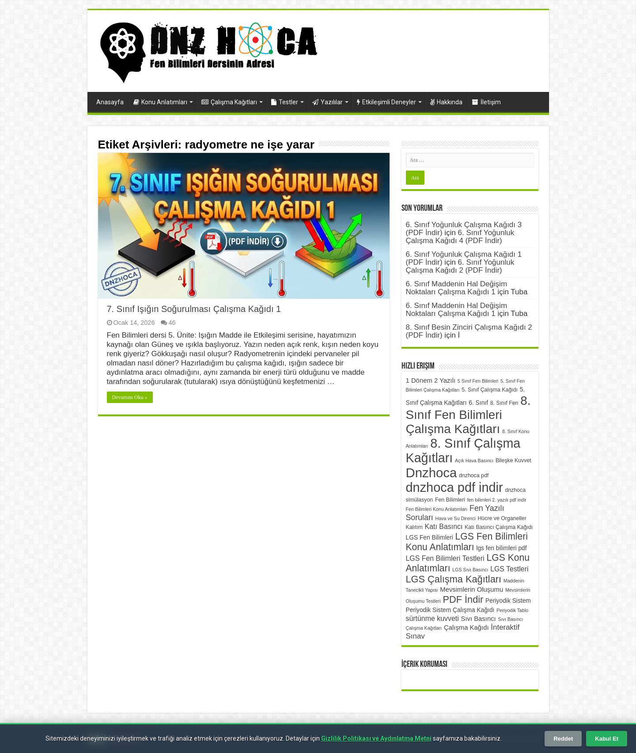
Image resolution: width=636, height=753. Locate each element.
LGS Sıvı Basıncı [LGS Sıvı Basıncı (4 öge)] (470, 569)
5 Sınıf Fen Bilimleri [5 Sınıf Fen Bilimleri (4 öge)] (478, 381)
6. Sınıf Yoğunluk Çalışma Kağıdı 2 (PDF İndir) (460, 266)
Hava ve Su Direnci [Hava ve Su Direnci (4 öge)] (455, 518)
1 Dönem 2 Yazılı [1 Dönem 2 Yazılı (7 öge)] (431, 380)
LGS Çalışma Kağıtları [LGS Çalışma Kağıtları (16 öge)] (454, 579)
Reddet (563, 738)
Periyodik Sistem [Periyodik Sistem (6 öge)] (508, 600)
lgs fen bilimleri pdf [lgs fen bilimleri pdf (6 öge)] (501, 547)
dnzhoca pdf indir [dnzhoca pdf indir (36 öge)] (454, 487)
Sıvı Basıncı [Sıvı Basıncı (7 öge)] (478, 618)
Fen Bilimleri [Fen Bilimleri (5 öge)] (450, 500)
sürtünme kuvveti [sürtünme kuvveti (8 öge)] (432, 618)
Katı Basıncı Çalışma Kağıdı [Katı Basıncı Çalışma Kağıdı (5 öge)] (499, 527)
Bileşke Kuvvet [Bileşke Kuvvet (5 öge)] (513, 460)
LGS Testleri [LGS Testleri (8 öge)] (509, 569)
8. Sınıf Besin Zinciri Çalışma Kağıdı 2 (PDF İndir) (469, 331)
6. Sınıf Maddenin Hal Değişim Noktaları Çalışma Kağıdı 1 (456, 288)
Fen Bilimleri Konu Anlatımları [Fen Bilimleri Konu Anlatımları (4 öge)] (437, 509)
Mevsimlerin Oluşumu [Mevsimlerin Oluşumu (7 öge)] (471, 589)
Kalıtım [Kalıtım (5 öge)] (414, 527)
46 (171, 322)
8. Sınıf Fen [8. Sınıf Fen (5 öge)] (504, 403)
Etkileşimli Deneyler (386, 102)
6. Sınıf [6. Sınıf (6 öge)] (478, 402)
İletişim (486, 102)
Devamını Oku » (130, 397)
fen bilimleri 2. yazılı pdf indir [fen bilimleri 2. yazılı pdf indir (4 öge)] (496, 499)
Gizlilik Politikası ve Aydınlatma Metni (376, 738)
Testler (284, 102)
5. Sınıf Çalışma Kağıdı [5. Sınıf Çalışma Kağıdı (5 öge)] (490, 390)
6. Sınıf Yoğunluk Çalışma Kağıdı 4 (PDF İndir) (460, 236)
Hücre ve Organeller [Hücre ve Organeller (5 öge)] (501, 518)
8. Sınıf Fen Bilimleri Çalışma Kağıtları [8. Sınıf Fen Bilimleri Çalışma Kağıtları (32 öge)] (468, 415)
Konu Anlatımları (160, 102)
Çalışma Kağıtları (229, 102)
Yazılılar (327, 102)
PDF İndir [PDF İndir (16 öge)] (463, 599)
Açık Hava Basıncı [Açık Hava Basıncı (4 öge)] (474, 460)
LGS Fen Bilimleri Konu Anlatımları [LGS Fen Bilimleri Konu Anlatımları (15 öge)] (467, 541)
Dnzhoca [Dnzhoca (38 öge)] (431, 472)
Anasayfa (110, 102)
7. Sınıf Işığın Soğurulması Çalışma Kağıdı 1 (194, 309)
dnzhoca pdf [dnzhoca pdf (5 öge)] (473, 475)
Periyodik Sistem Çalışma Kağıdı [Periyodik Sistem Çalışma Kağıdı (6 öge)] (450, 609)
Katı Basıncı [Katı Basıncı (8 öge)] (444, 526)
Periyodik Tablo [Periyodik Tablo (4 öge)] (512, 610)
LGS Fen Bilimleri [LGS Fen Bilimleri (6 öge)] (429, 537)
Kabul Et (606, 738)
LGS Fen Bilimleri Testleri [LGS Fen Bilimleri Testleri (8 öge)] (445, 558)
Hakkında (446, 102)
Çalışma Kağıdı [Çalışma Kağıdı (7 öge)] (466, 627)
